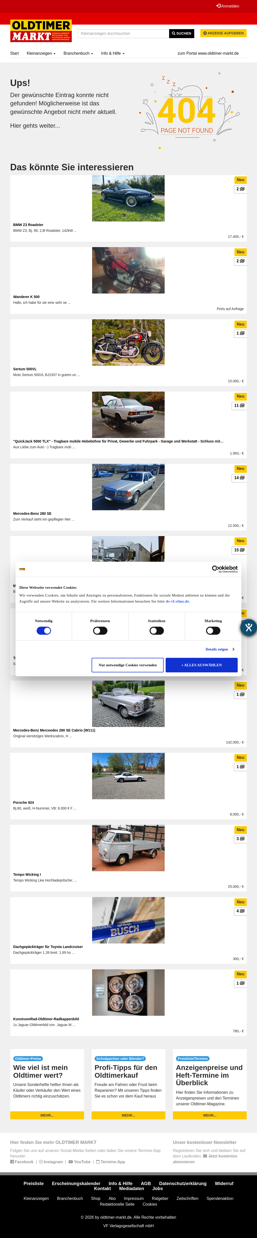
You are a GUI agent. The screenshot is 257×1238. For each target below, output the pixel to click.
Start (14, 53)
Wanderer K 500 (26, 297)
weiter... (49, 125)
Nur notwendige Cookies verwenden (128, 665)
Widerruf (224, 1183)
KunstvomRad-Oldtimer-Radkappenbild (46, 1019)
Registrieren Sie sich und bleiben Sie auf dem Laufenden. (209, 1156)
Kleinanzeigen (41, 53)
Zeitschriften (187, 1198)
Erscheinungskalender (76, 1183)
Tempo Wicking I (27, 874)
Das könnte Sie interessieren (72, 167)
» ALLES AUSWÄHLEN (201, 665)
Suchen (181, 33)
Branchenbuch (78, 53)
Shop (95, 1198)
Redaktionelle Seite (117, 1204)
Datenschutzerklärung (183, 1183)
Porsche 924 (23, 802)
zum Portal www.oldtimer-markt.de (208, 53)
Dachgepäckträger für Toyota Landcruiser (48, 947)
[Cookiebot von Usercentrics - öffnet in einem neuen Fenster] (216, 569)
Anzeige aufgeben (223, 33)
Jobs (157, 1188)
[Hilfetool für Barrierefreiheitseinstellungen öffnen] (248, 627)
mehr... (47, 1115)
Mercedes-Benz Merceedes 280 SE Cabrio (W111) (54, 730)
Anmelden (227, 6)
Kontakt (102, 1188)
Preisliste (34, 1183)
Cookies (150, 1204)
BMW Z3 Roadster (28, 225)
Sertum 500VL (25, 369)
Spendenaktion (220, 1198)
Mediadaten (131, 1188)
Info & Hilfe (112, 53)
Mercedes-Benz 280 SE (32, 514)
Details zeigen (217, 649)
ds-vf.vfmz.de (177, 601)
